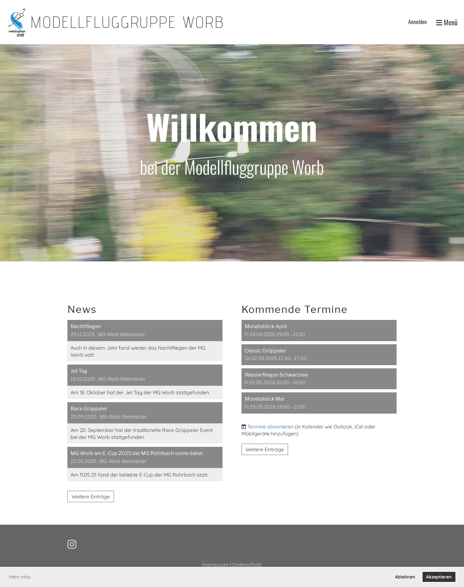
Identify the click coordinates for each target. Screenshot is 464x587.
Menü (447, 22)
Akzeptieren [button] (439, 577)
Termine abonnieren (270, 426)
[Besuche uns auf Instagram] (71, 544)
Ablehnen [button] (405, 577)
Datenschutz (246, 564)
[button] (319, 330)
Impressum (215, 564)
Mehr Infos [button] (20, 577)
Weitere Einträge (91, 496)
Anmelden (417, 22)
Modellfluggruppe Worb (127, 22)
